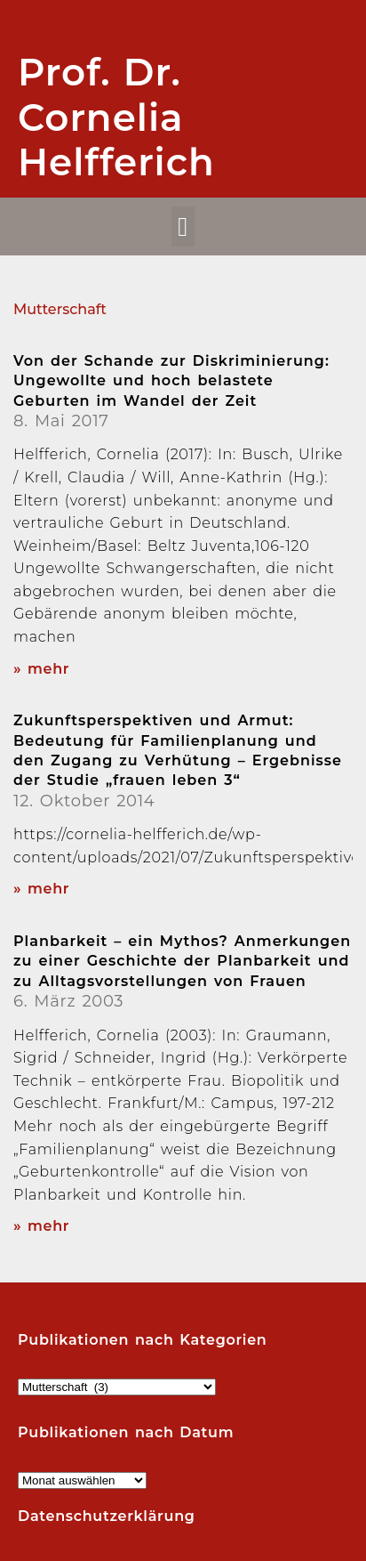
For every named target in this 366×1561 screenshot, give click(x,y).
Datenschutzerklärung (106, 1516)
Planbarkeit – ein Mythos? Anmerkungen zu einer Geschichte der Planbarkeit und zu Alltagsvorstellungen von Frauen (182, 961)
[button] (183, 226)
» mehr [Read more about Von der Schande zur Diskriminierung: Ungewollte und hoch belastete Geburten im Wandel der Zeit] (41, 668)
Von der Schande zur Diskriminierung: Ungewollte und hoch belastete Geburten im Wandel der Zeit (171, 380)
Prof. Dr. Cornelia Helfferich (116, 117)
